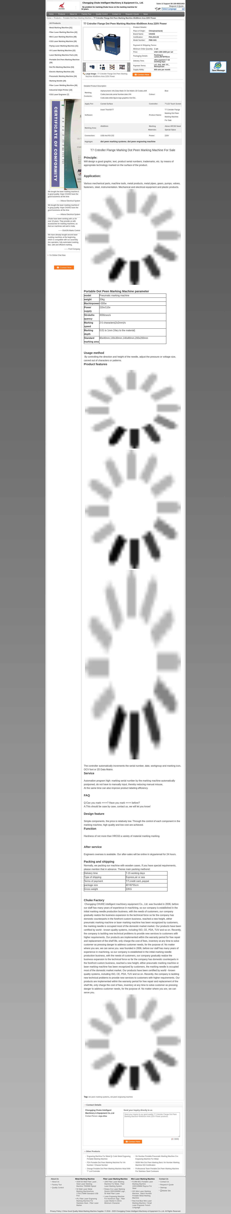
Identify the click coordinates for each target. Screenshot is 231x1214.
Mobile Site (165, 1191)
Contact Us (116, 14)
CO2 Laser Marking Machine (61, 41)
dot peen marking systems (99, 1097)
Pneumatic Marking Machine (61, 76)
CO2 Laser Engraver (57, 95)
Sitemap (163, 1188)
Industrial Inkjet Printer (59, 90)
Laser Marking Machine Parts (61, 55)
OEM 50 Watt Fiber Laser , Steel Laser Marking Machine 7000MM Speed (86, 1184)
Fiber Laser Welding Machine (61, 85)
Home (51, 14)
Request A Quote (176, 6)
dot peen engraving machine (121, 1097)
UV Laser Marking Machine (60, 50)
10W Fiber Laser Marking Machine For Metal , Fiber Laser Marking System (114, 1184)
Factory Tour (86, 14)
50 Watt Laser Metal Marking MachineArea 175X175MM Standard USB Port (87, 1192)
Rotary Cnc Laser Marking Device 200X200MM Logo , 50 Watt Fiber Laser (115, 1191)
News (145, 14)
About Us (73, 14)
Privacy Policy (55, 1211)
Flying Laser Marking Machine (62, 46)
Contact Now (143, 74)
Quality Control (102, 14)
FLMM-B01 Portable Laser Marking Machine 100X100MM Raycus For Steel (142, 1185)
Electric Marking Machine (60, 72)
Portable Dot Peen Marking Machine (77, 18)
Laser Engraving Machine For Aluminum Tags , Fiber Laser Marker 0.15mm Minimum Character (114, 1199)
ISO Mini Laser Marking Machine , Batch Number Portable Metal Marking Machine (142, 1194)
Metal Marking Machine (59, 28)
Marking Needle (55, 81)
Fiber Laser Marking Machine (61, 32)
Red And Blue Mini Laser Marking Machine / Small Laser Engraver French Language (142, 1204)
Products (61, 14)
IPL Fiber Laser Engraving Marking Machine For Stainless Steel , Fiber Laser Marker (87, 1202)
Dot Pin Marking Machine (59, 67)
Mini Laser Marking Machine (61, 37)
